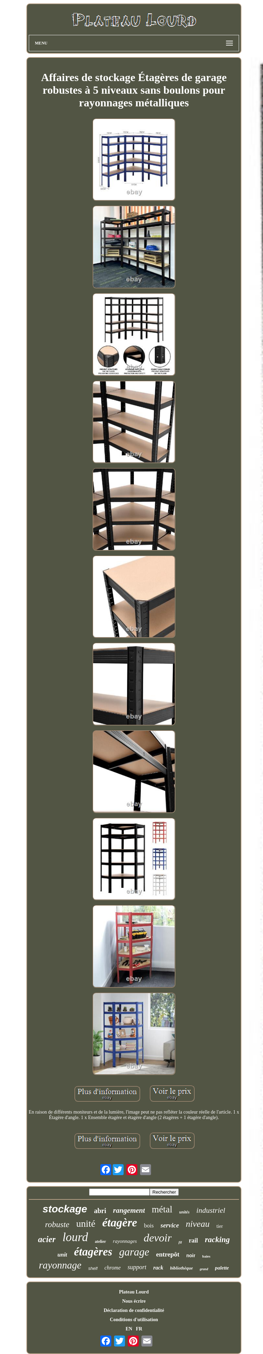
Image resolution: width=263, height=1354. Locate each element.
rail (193, 1240)
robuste (57, 1224)
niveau (198, 1224)
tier (219, 1226)
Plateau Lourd (134, 1291)
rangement (129, 1210)
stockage (64, 1208)
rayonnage (60, 1265)
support (136, 1267)
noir (190, 1255)
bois (148, 1225)
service (170, 1225)
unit (62, 1254)
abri (100, 1210)
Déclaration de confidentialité (134, 1310)
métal (162, 1209)
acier (46, 1239)
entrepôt (167, 1254)
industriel (210, 1210)
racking (217, 1239)
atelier (100, 1241)
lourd (75, 1237)
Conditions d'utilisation (134, 1319)
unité (86, 1223)
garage (134, 1252)
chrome (112, 1268)
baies (206, 1256)
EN (129, 1328)
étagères (93, 1252)
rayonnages (125, 1241)
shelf (93, 1268)
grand (204, 1269)
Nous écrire (134, 1301)
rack (158, 1268)
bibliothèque (181, 1268)
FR (139, 1328)
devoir (158, 1238)
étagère (119, 1222)
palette (222, 1268)
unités (184, 1212)
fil (180, 1242)
